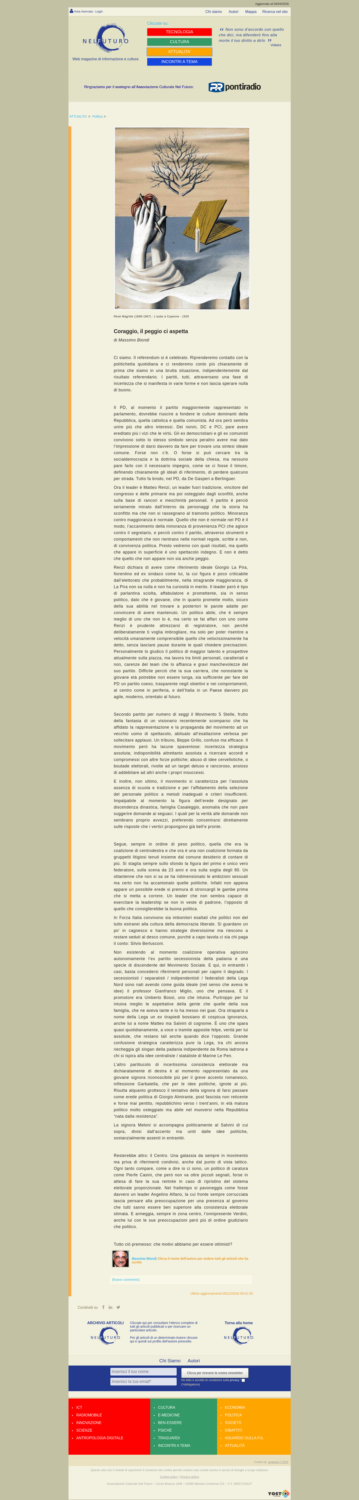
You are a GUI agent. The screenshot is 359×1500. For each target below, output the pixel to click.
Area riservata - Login (91, 11)
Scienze (84, 1431)
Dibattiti (233, 1431)
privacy (235, 1380)
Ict (79, 1408)
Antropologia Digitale (99, 1439)
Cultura (166, 1408)
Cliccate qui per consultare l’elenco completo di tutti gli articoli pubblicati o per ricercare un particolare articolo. (164, 1327)
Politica (97, 116)
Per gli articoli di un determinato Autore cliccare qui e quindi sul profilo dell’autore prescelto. (164, 1340)
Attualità (235, 1446)
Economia (235, 1408)
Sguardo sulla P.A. (244, 1439)
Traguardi (169, 1439)
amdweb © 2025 (278, 1462)
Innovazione (89, 1423)
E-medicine (169, 1416)
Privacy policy (190, 1477)
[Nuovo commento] (126, 1279)
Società (233, 1423)
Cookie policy (169, 1477)
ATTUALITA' (78, 116)
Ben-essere (170, 1423)
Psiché (165, 1431)
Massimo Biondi (145, 1258)
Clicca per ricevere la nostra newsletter (215, 1373)
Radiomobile (89, 1416)
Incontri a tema (174, 1446)
